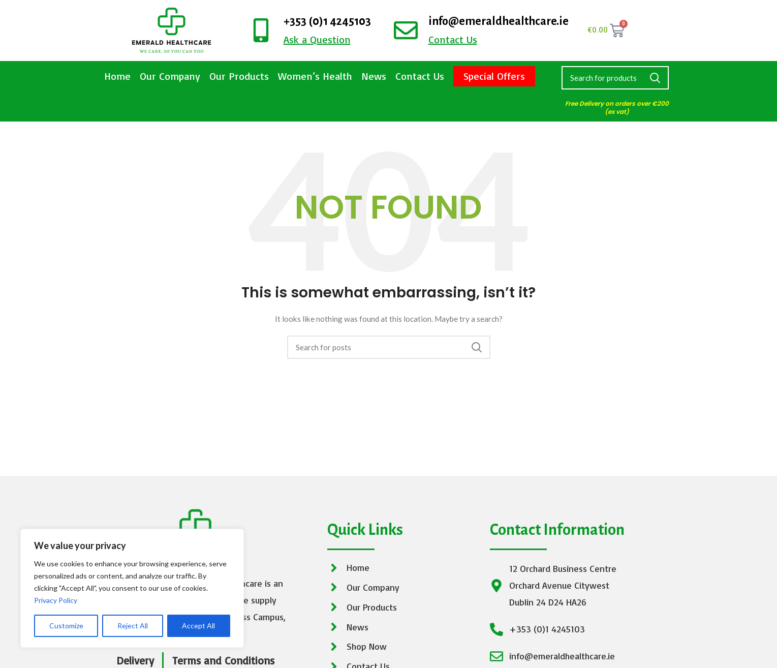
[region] (132, 588)
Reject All (132, 625)
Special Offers (494, 76)
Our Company (170, 76)
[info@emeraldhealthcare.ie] (406, 30)
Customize (66, 625)
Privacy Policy (55, 600)
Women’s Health (315, 76)
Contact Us (419, 76)
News (373, 76)
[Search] (615, 77)
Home (117, 76)
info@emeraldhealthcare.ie (498, 21)
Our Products (239, 76)
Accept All (198, 625)
